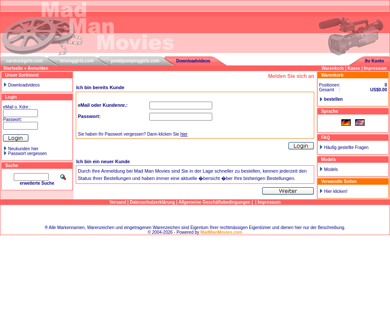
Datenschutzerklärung (152, 202)
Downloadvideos (193, 61)
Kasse (353, 68)
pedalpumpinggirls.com (135, 61)
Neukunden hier (23, 148)
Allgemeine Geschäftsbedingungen (214, 202)
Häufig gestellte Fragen (346, 147)
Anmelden (38, 68)
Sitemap (195, 215)
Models (331, 169)
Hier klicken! (335, 191)
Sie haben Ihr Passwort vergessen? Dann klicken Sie (133, 134)
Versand (117, 202)
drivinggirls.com (77, 61)
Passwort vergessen (27, 153)
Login (11, 97)
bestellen (333, 99)
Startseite (13, 68)
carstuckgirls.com (24, 61)
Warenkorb (333, 68)
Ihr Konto (374, 61)
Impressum (375, 68)
